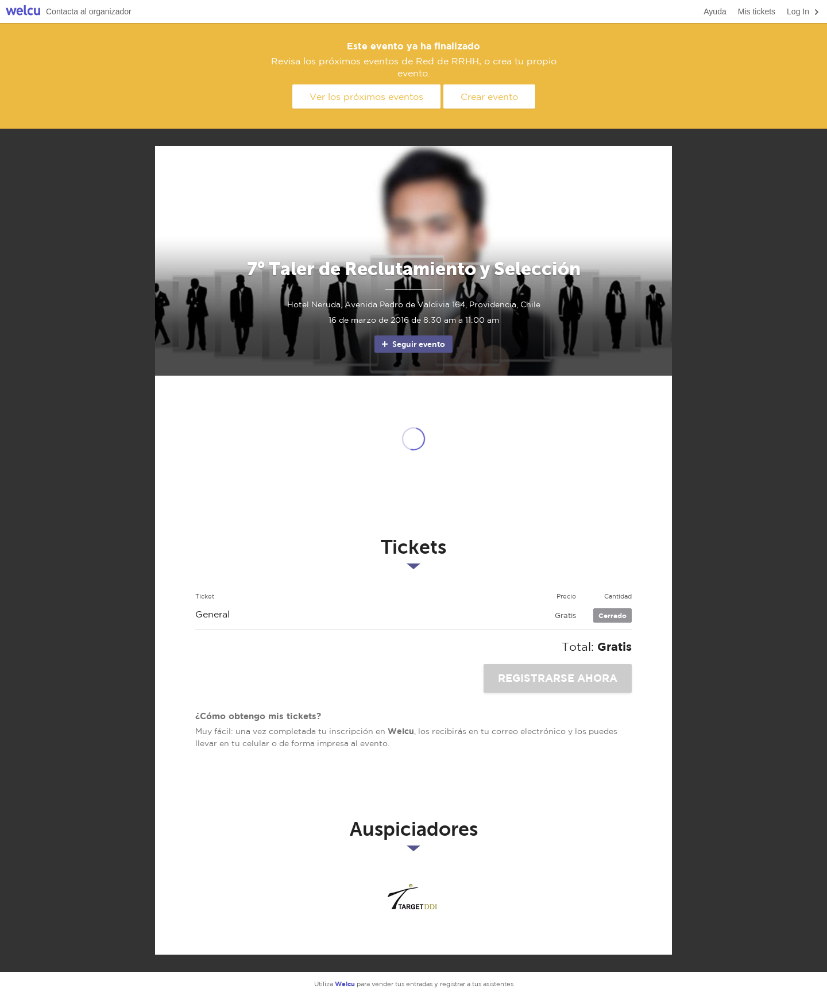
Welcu (23, 12)
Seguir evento (412, 344)
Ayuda (715, 11)
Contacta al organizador (89, 11)
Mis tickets (756, 11)
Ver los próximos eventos (366, 96)
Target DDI (413, 897)
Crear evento (489, 96)
